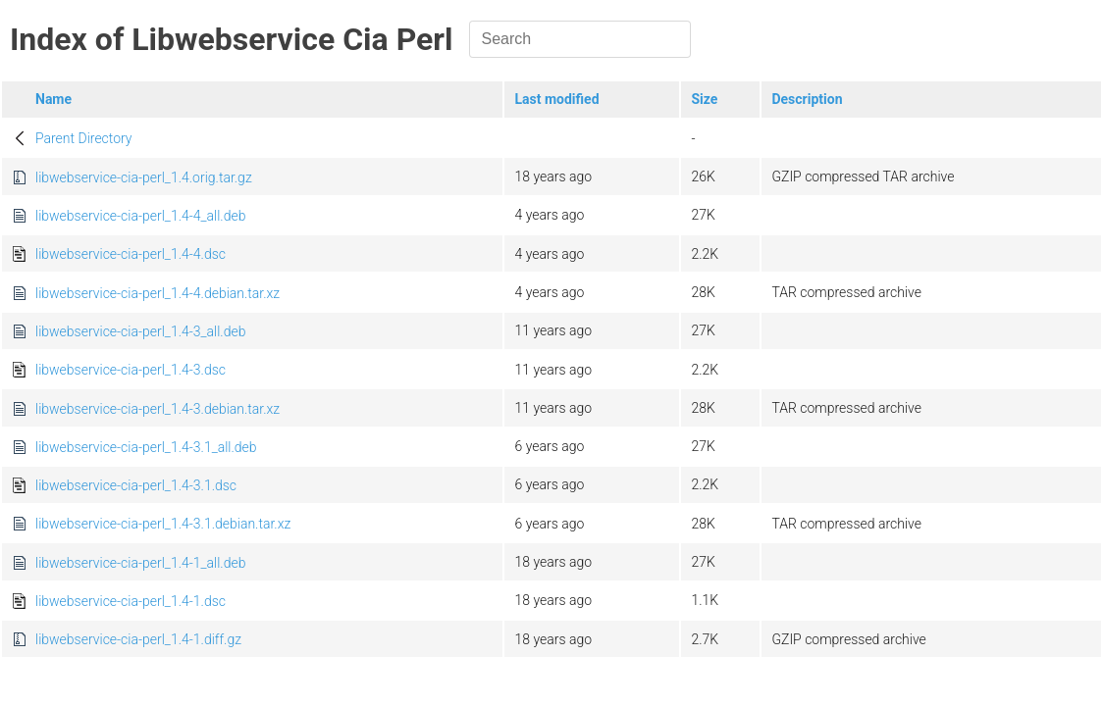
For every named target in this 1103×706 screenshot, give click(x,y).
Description (806, 99)
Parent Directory (83, 138)
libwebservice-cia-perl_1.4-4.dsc (130, 254)
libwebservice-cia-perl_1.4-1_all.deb (140, 563)
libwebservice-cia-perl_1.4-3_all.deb (140, 331)
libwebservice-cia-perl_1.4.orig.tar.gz (143, 177)
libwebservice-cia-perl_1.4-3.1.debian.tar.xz (162, 523)
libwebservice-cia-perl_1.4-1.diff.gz (138, 639)
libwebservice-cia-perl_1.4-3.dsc (130, 370)
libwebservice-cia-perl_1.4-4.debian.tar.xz (157, 293)
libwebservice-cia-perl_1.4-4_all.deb (140, 216)
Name (53, 99)
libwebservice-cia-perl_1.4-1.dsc (130, 601)
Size (704, 99)
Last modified (556, 99)
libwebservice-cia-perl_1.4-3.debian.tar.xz (157, 409)
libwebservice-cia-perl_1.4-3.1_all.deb (146, 447)
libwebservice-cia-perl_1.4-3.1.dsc (135, 485)
